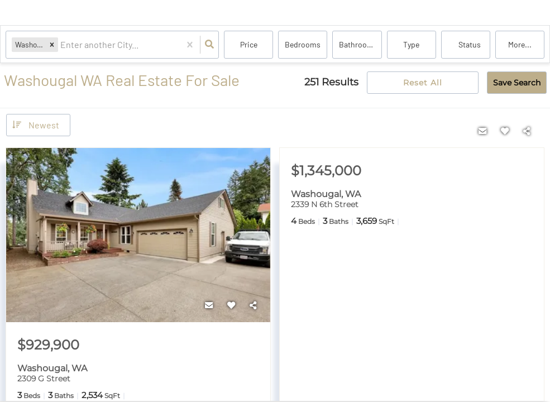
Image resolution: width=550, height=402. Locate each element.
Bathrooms (358, 44)
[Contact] (209, 305)
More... (520, 44)
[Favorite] (231, 305)
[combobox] (61, 45)
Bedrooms (303, 44)
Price (248, 44)
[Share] (253, 305)
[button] (52, 44)
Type (411, 44)
